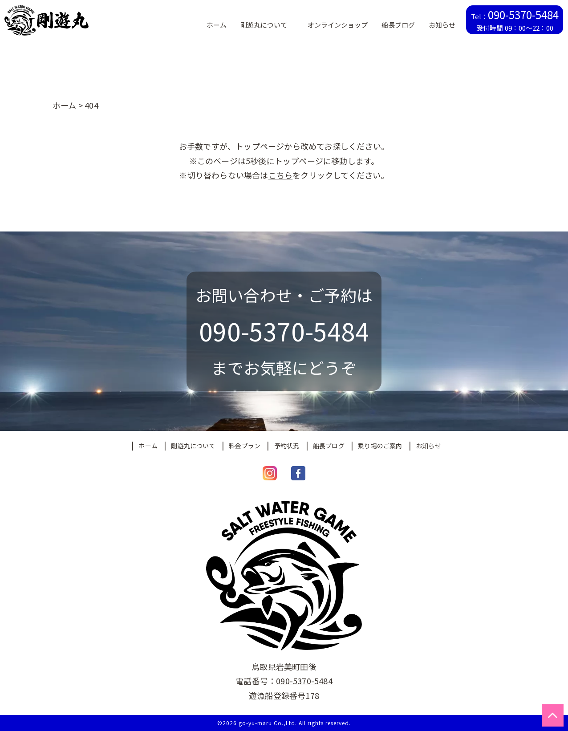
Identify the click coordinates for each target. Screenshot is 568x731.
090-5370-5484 (304, 680)
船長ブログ (329, 445)
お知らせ (428, 445)
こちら (280, 175)
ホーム (148, 445)
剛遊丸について (193, 445)
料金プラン (244, 445)
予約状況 (287, 445)
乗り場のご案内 (380, 445)
